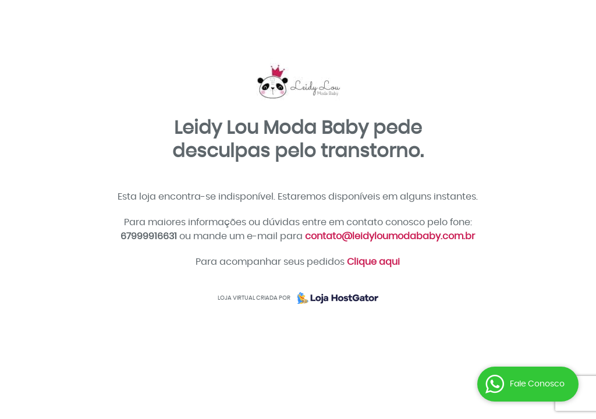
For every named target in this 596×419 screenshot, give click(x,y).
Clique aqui (373, 262)
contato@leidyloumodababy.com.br (390, 236)
